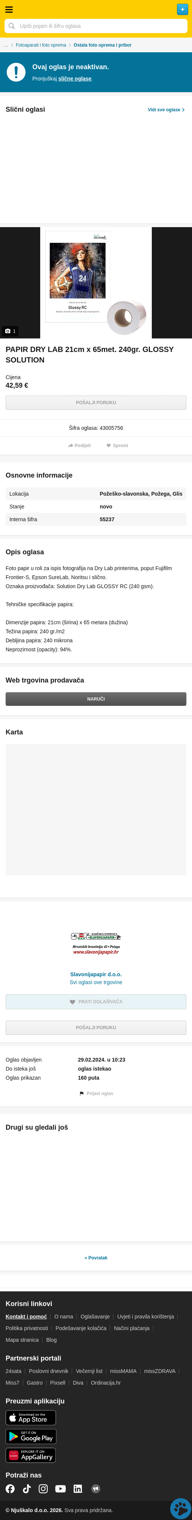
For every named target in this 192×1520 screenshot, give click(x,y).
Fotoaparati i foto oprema (41, 45)
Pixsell (57, 1383)
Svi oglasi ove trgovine (96, 982)
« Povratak (96, 1258)
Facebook (10, 1488)
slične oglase (74, 79)
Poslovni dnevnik (48, 1371)
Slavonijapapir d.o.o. (96, 974)
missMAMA (123, 1371)
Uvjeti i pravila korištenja (145, 1317)
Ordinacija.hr (106, 1383)
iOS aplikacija (31, 1417)
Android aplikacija (31, 1436)
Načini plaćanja (132, 1328)
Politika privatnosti (27, 1328)
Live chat (180, 1508)
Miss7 (13, 1383)
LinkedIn (78, 1488)
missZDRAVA (159, 1371)
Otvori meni (9, 9)
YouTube (60, 1488)
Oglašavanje (95, 1317)
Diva (78, 1383)
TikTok (26, 1488)
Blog (51, 1340)
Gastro (35, 1383)
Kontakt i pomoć (26, 1317)
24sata (13, 1371)
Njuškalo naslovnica (96, 9)
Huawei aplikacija (31, 1455)
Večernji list (89, 1371)
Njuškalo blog (95, 1488)
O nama (63, 1317)
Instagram (43, 1488)
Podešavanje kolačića (81, 1328)
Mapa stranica (22, 1340)
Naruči (96, 699)
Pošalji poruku (96, 402)
